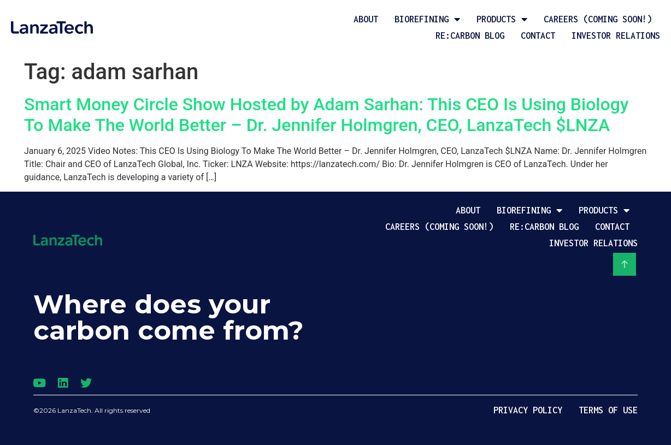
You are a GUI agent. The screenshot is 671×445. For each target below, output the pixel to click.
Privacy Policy (527, 410)
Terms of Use (608, 410)
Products (501, 19)
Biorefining (427, 19)
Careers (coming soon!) (598, 19)
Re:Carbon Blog (469, 35)
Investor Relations (616, 35)
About (366, 19)
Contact (538, 35)
